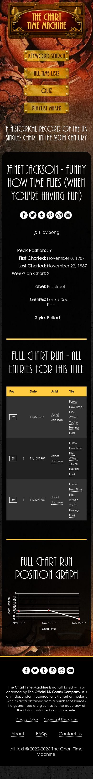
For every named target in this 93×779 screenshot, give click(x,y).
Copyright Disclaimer (61, 719)
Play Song (49, 232)
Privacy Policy (27, 719)
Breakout (56, 286)
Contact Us (70, 733)
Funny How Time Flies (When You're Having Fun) (75, 417)
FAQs (41, 733)
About (17, 733)
